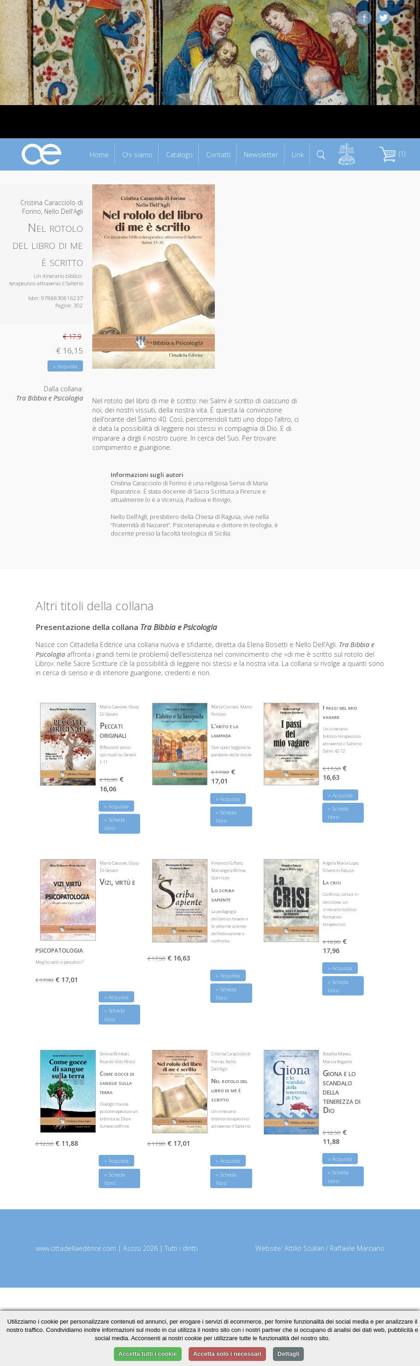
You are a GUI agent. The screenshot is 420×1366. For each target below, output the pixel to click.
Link (298, 154)
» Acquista (65, 366)
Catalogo (179, 154)
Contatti (218, 154)
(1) (392, 153)
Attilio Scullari (304, 1248)
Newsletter (261, 154)
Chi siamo (137, 154)
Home (99, 154)
